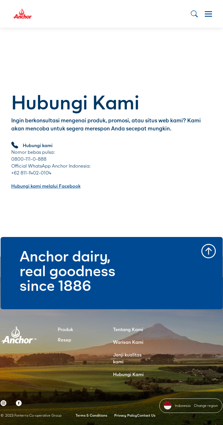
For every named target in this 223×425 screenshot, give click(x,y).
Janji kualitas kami (127, 358)
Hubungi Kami (128, 374)
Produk (65, 329)
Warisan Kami (128, 342)
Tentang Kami (128, 329)
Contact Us (146, 415)
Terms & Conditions (91, 415)
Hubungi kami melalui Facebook (45, 186)
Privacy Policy (125, 415)
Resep (64, 339)
